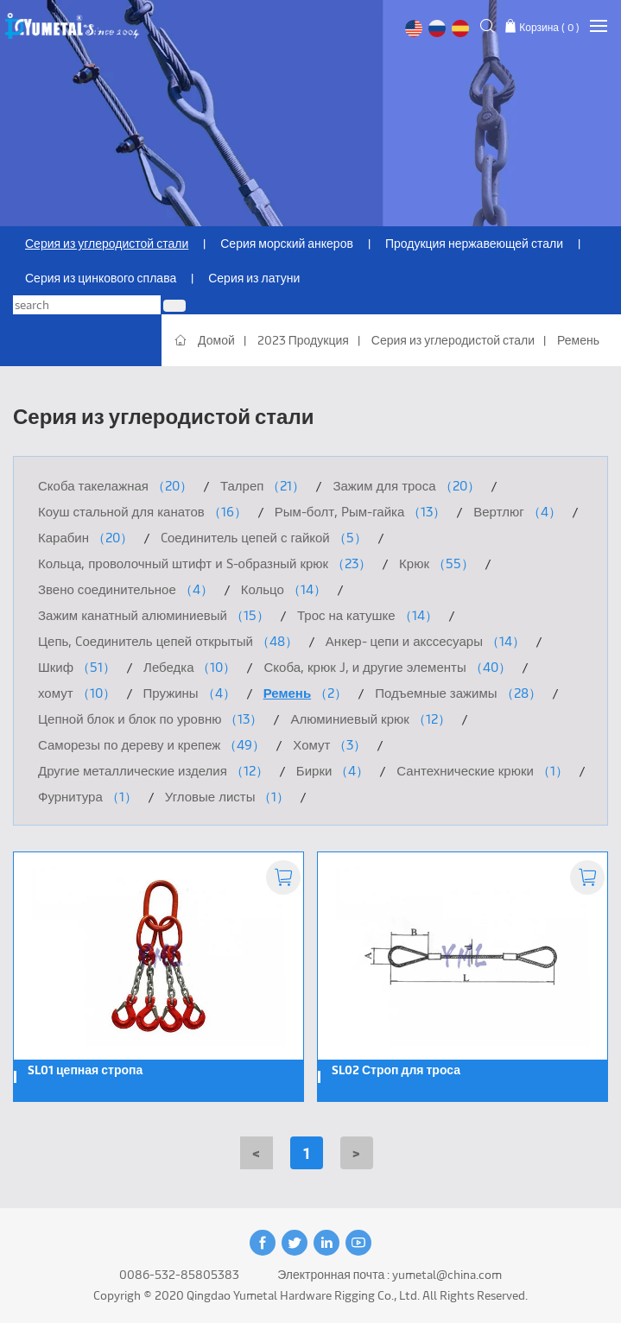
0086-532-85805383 (179, 1274)
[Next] (356, 1152)
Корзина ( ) (549, 27)
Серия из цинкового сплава (100, 277)
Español (460, 28)
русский (437, 28)
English (413, 28)
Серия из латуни (254, 277)
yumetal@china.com (447, 1274)
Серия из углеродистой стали (106, 243)
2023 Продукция (303, 340)
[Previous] (256, 1152)
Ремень (578, 340)
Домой (216, 340)
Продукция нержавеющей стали (474, 243)
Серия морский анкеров (286, 243)
